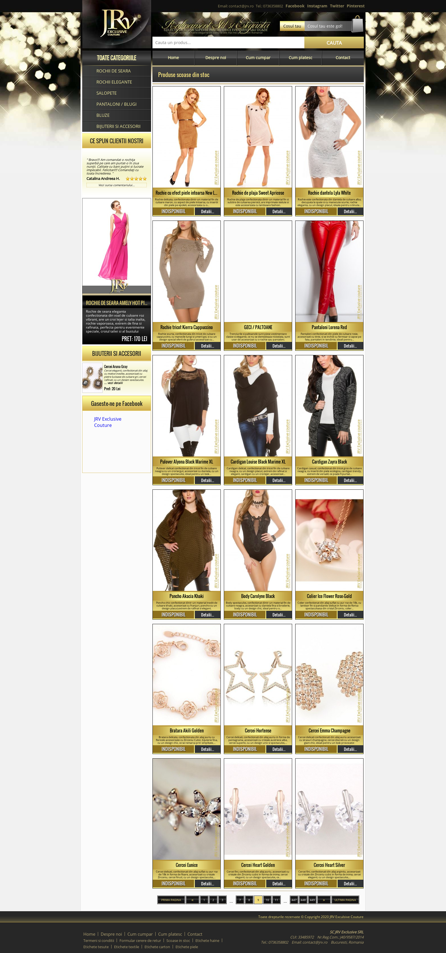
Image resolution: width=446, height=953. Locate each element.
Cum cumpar (258, 57)
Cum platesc (300, 57)
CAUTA (334, 43)
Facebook (295, 6)
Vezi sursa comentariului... (116, 185)
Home (173, 57)
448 (303, 900)
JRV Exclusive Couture (107, 422)
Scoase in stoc (178, 940)
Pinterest (356, 6)
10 (267, 900)
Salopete (106, 93)
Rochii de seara (113, 71)
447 (294, 900)
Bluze (103, 115)
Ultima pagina (345, 900)
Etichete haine (207, 940)
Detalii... (207, 211)
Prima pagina (171, 900)
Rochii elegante (114, 82)
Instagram (317, 6)
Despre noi (215, 57)
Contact (343, 57)
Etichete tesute (96, 946)
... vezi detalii (113, 383)
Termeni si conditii (98, 940)
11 (276, 900)
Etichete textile (126, 946)
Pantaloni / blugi (116, 104)
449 (312, 900)
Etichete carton (157, 946)
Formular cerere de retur (140, 940)
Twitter (337, 6)
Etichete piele (186, 946)
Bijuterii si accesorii (118, 126)
